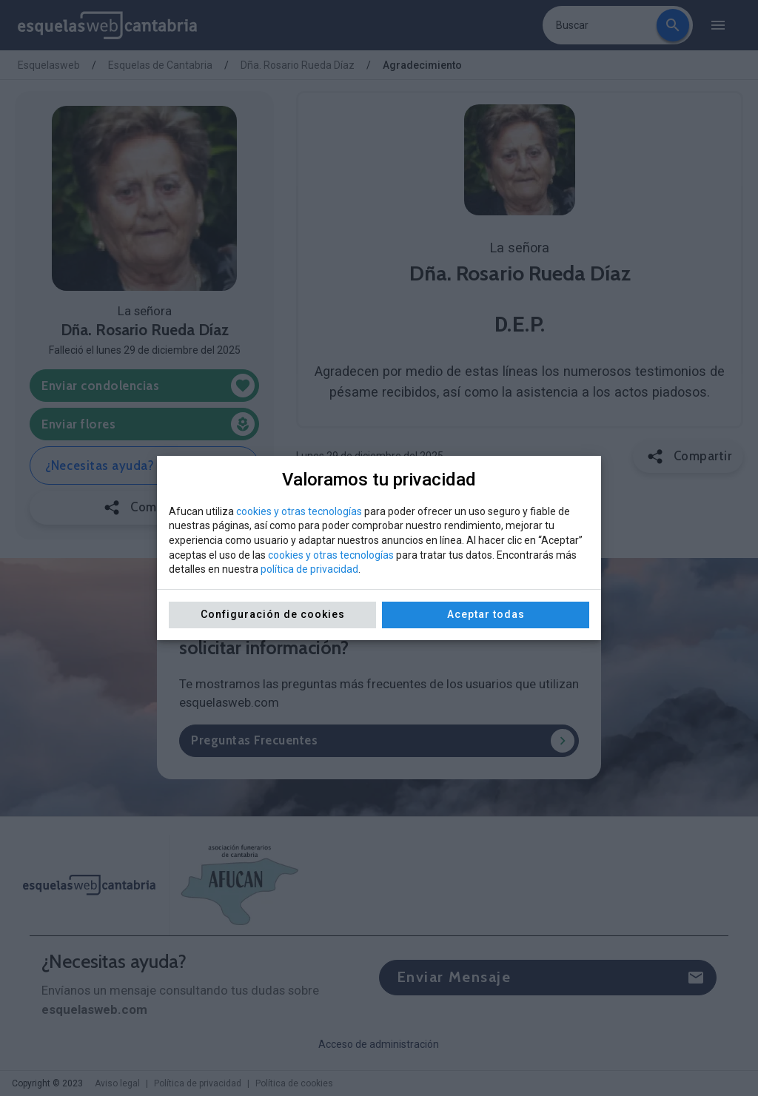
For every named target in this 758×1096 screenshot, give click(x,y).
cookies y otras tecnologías (299, 511)
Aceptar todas (486, 614)
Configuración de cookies (273, 614)
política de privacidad (309, 569)
